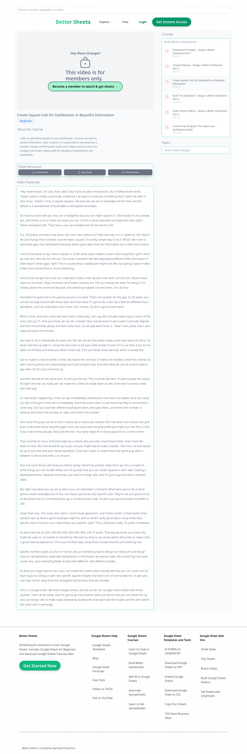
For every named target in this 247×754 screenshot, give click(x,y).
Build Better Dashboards (180, 42)
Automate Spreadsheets (137, 692)
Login (143, 22)
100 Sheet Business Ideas (177, 716)
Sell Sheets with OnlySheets (210, 694)
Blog (95, 658)
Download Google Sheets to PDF (176, 665)
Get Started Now (39, 665)
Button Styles (209, 668)
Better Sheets (73, 22)
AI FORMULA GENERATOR (173, 651)
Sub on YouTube (102, 698)
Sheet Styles (208, 649)
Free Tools (98, 680)
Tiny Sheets (208, 659)
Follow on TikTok (102, 689)
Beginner (26, 121)
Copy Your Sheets (175, 704)
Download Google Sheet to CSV (176, 692)
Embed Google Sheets (174, 679)
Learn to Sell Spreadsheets (137, 706)
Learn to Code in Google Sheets (139, 651)
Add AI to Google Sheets (139, 679)
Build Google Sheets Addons (213, 680)
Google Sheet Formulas (100, 669)
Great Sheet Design (177, 150)
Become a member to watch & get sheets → (85, 86)
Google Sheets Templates (101, 647)
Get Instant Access (171, 22)
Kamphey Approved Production (58, 748)
